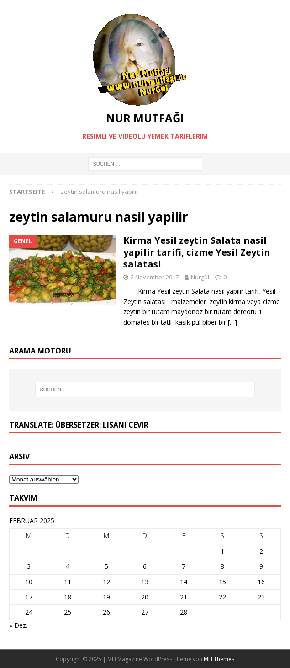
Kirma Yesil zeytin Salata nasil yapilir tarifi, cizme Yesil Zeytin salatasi (196, 252)
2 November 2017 (155, 277)
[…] (232, 322)
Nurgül (200, 277)
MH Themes (219, 659)
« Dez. (18, 625)
